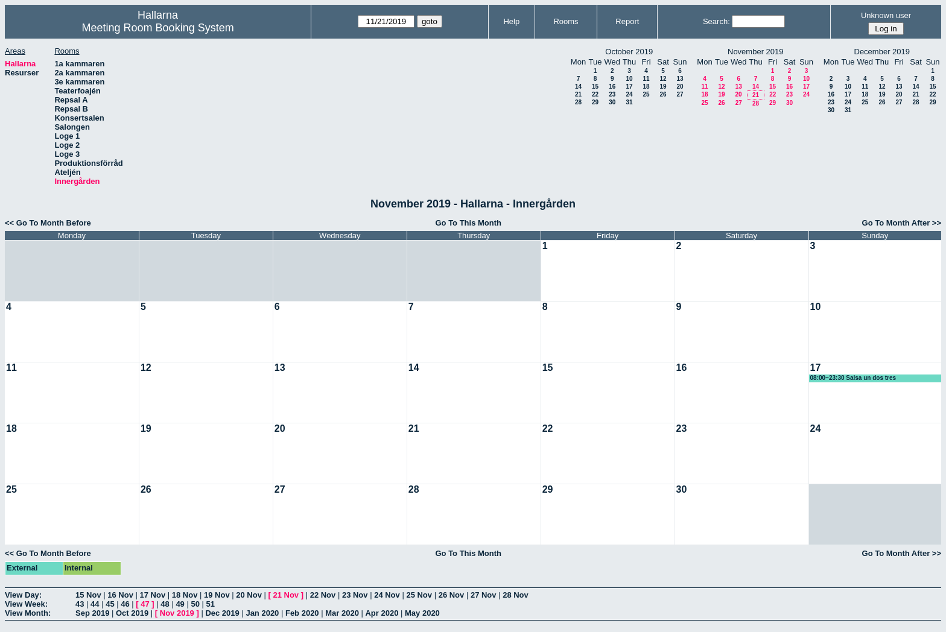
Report (627, 21)
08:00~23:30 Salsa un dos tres (853, 377)
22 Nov (323, 594)
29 (595, 102)
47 (145, 603)
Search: (716, 21)
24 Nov (387, 594)
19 (662, 86)
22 (595, 94)
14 (578, 86)
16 (612, 86)
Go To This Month (468, 222)
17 (629, 86)
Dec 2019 (222, 613)
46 (125, 603)
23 (612, 94)
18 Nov (185, 594)
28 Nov (516, 594)
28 (578, 102)
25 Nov (419, 594)
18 (646, 86)
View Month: (28, 613)
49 (180, 603)
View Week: (26, 603)
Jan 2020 (262, 613)
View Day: (23, 594)
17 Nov (153, 594)
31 (629, 102)
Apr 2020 (381, 613)
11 (646, 78)
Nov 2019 (177, 613)
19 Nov (217, 594)
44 (94, 603)
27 (679, 94)
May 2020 (422, 613)
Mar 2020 (342, 613)
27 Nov (484, 594)
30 (612, 102)
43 (79, 603)
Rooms (565, 21)
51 (210, 603)
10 (629, 78)
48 (164, 603)
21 (578, 94)
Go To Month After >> (901, 222)
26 (662, 94)
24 (629, 94)
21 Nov (286, 594)
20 (679, 86)
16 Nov (120, 594)
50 (195, 603)
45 (110, 603)
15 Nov (88, 594)
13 (679, 78)
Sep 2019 (92, 613)
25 (646, 94)
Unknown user (886, 15)
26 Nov (452, 594)
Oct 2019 (132, 613)
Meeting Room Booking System (158, 28)
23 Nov (355, 594)
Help (511, 21)
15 (595, 86)
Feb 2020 (302, 613)
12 (662, 78)
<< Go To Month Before (48, 222)
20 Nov (249, 594)
